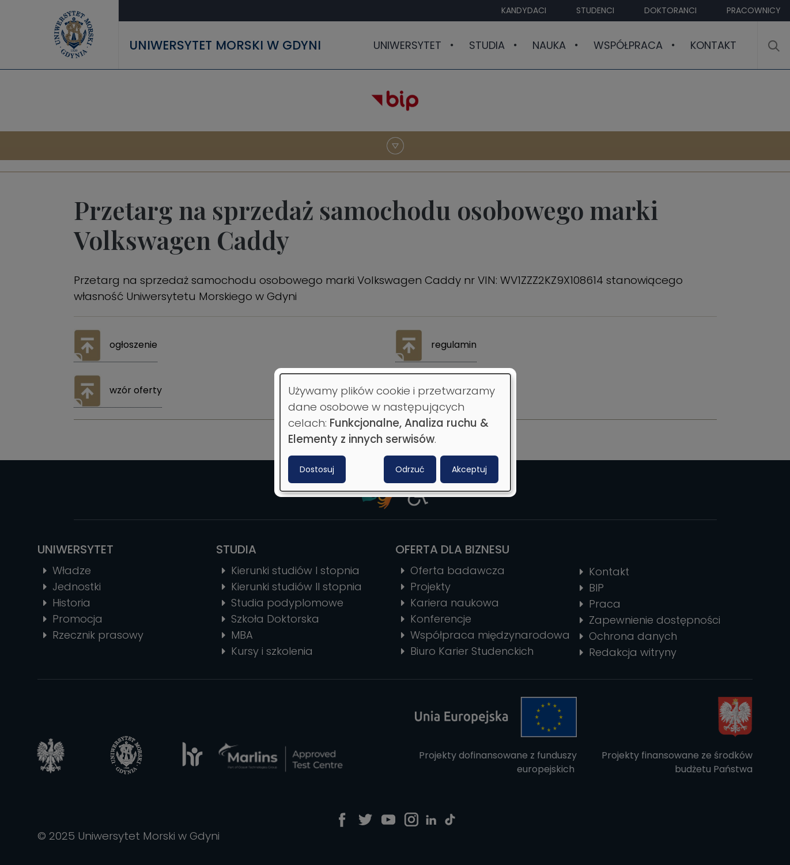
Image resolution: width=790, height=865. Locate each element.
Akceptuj (469, 469)
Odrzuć (410, 469)
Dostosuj (317, 469)
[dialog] (395, 432)
